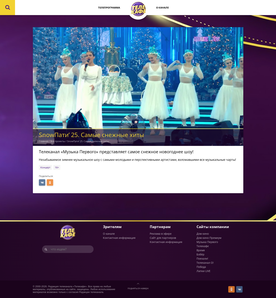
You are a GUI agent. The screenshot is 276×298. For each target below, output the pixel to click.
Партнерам (160, 226)
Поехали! (202, 258)
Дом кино (203, 233)
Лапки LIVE (203, 271)
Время (201, 250)
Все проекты (57, 141)
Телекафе (203, 246)
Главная (43, 141)
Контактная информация (119, 238)
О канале (162, 7)
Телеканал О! (205, 262)
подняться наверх (138, 288)
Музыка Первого (207, 242)
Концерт (45, 167)
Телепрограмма (109, 7)
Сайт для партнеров (163, 238)
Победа (201, 267)
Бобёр (200, 254)
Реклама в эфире (161, 233)
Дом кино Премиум (209, 238)
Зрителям (112, 226)
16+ (57, 167)
